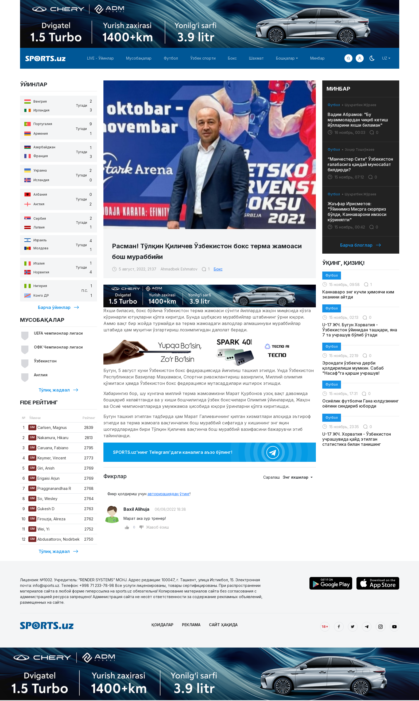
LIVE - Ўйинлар (100, 58)
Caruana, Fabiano (48, 448)
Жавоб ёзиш (157, 527)
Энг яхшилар (296, 477)
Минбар (317, 58)
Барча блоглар (360, 245)
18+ (325, 626)
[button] (360, 58)
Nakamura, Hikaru (48, 437)
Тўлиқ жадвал (58, 390)
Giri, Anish (41, 468)
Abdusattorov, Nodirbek (54, 539)
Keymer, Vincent (47, 458)
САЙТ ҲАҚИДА (223, 624)
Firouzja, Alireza (46, 519)
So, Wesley (42, 498)
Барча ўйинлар (58, 307)
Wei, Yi (38, 529)
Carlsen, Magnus (47, 427)
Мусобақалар (139, 58)
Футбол (171, 58)
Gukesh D (41, 509)
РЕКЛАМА (191, 624)
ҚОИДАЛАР (162, 624)
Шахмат (256, 58)
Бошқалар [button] (285, 58)
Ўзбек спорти (203, 58)
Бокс (232, 58)
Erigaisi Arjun (44, 478)
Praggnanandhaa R (49, 488)
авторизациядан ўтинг (169, 493)
